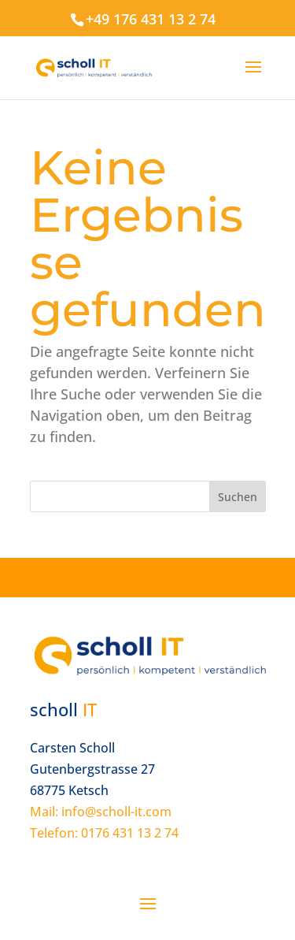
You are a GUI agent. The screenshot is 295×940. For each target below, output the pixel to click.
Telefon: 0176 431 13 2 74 (104, 833)
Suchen (237, 496)
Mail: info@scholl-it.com (100, 811)
